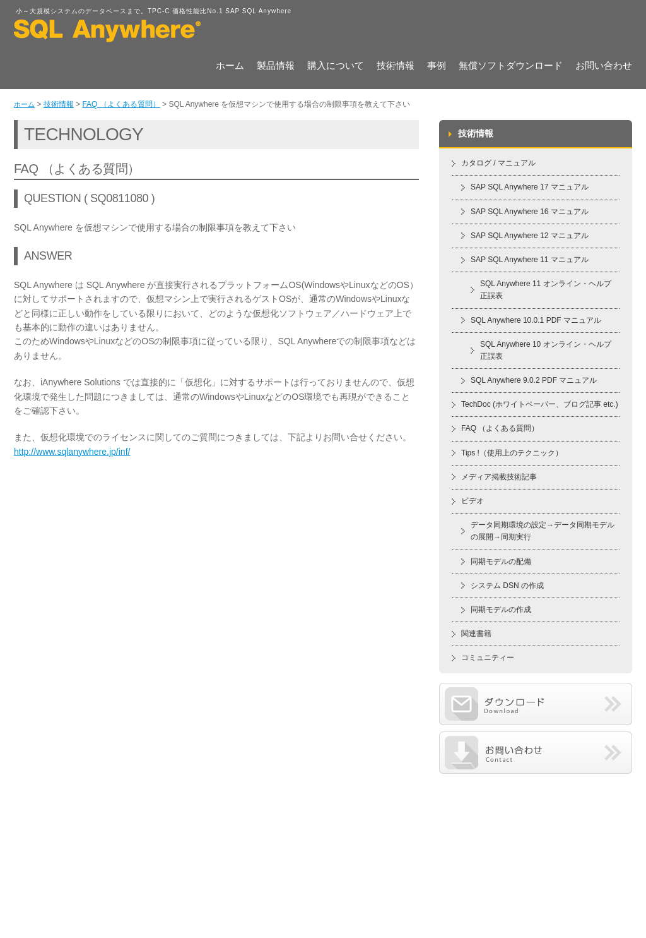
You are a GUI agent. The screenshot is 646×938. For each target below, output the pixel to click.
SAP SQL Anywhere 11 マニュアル (530, 259)
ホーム (230, 66)
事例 (436, 66)
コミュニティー (487, 657)
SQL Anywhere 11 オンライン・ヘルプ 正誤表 (545, 289)
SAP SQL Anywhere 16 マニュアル (530, 211)
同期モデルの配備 (501, 561)
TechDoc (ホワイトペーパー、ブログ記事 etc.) (539, 404)
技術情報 (395, 66)
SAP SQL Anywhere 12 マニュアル (530, 235)
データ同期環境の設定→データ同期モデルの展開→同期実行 (542, 530)
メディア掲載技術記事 (499, 476)
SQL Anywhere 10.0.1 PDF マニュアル (536, 320)
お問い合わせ (603, 66)
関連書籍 (476, 633)
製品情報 (276, 66)
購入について (335, 66)
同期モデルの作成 (501, 609)
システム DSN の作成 (507, 585)
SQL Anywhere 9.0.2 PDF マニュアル (534, 380)
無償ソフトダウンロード (511, 66)
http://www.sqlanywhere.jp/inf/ (72, 452)
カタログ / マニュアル (498, 163)
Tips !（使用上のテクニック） (512, 452)
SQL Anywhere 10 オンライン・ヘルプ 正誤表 (545, 350)
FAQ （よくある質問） (121, 104)
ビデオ (472, 500)
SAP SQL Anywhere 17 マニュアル (530, 187)
